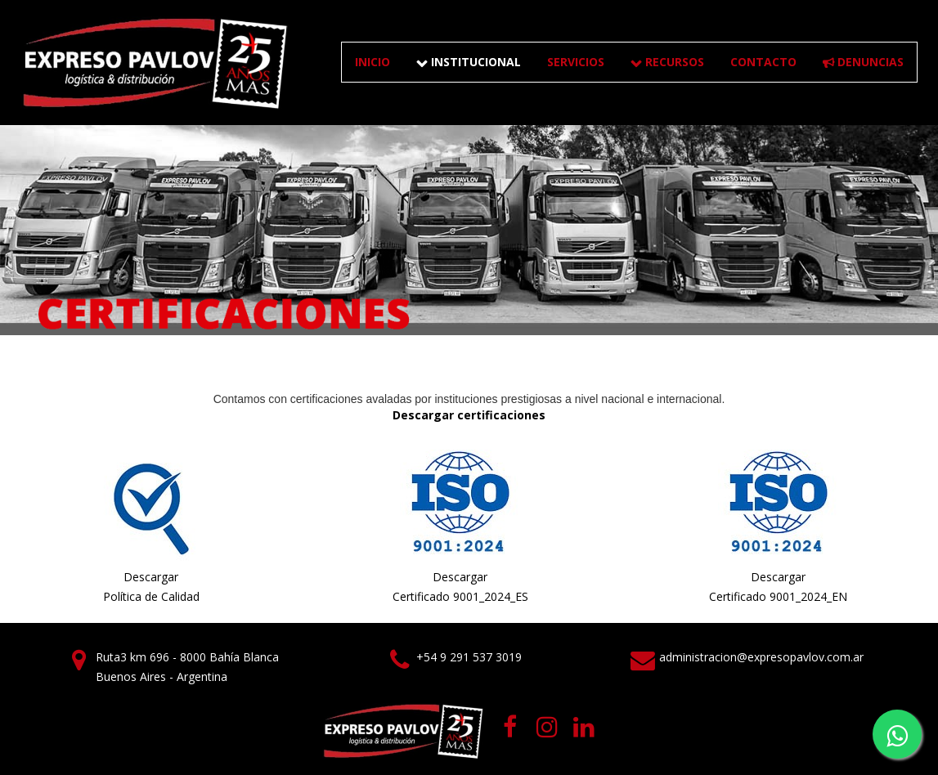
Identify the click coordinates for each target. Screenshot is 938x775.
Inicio (372, 61)
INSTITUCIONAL (468, 61)
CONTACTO (763, 61)
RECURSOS (667, 61)
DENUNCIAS (863, 61)
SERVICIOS (575, 61)
